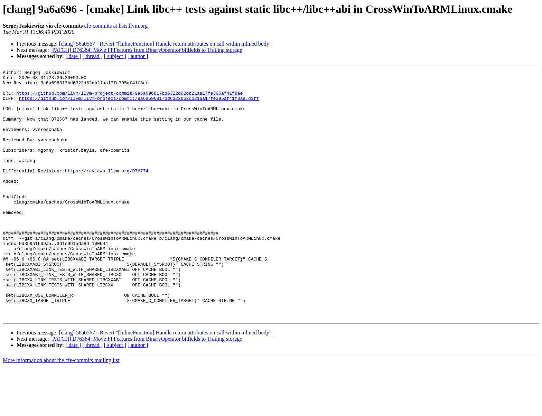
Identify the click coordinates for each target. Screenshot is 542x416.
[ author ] (138, 56)
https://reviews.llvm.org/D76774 (106, 191)
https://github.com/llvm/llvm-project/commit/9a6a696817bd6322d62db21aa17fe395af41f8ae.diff (139, 104)
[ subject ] (115, 56)
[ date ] (73, 56)
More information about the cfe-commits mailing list (61, 410)
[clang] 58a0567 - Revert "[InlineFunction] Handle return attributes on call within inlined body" (165, 44)
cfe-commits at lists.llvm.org (116, 26)
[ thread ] (92, 56)
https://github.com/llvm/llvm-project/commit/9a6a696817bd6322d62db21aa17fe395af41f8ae (129, 98)
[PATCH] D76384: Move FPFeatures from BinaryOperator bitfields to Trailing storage (146, 50)
